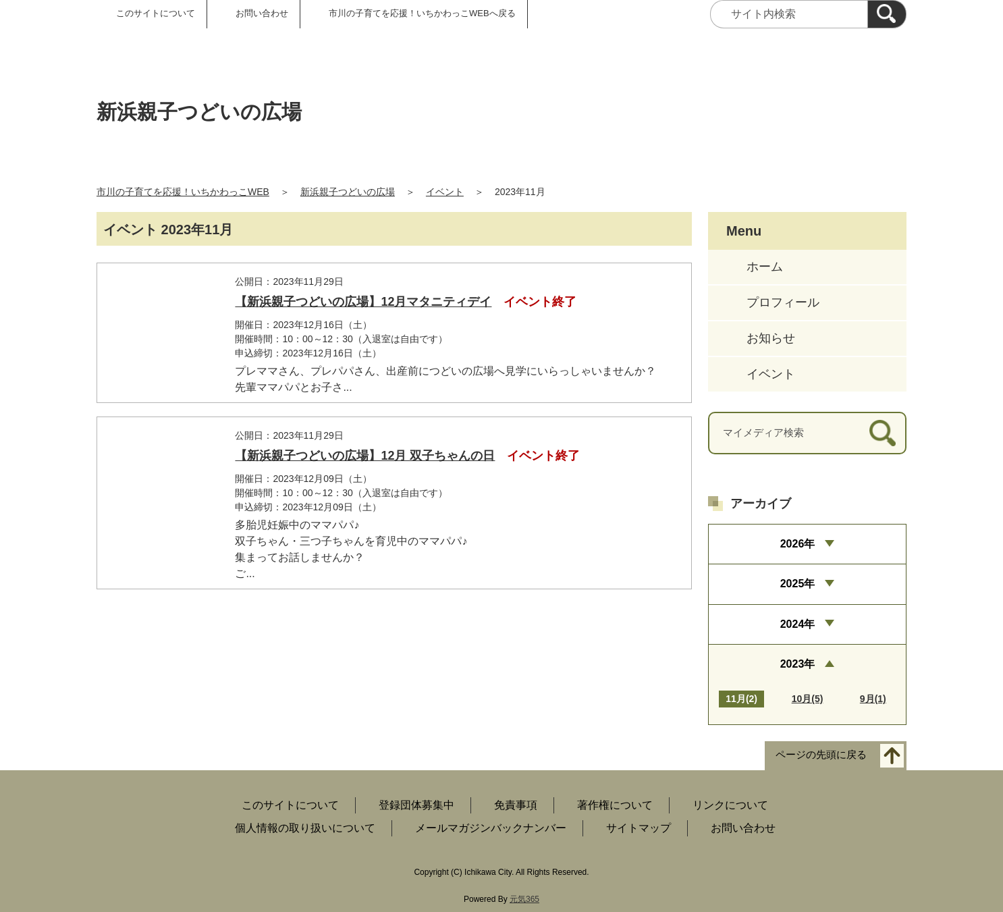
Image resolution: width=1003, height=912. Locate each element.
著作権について (615, 805)
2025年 (797, 583)
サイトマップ (638, 828)
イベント (445, 191)
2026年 (797, 543)
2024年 (797, 624)
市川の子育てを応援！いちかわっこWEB (183, 191)
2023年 (797, 664)
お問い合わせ (262, 13)
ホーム (765, 266)
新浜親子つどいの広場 (347, 191)
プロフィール (783, 302)
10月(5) (807, 698)
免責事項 (515, 805)
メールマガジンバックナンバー (490, 828)
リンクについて (730, 805)
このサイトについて (155, 13)
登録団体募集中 (416, 805)
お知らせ (771, 338)
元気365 (524, 899)
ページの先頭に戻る (821, 755)
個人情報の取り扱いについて (305, 828)
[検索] (886, 14)
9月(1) (873, 698)
